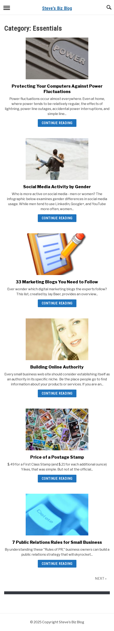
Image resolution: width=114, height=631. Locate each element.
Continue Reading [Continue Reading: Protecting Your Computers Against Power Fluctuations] (57, 123)
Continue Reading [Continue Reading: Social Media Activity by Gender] (57, 218)
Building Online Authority (57, 367)
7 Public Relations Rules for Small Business (57, 542)
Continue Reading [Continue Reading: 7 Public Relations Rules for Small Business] (57, 564)
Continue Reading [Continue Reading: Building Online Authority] (57, 393)
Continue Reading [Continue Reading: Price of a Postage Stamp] (57, 479)
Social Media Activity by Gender (57, 186)
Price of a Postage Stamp (57, 457)
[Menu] (6, 8)
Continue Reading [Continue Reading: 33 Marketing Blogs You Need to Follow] (57, 303)
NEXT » (100, 579)
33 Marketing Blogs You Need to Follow (57, 281)
